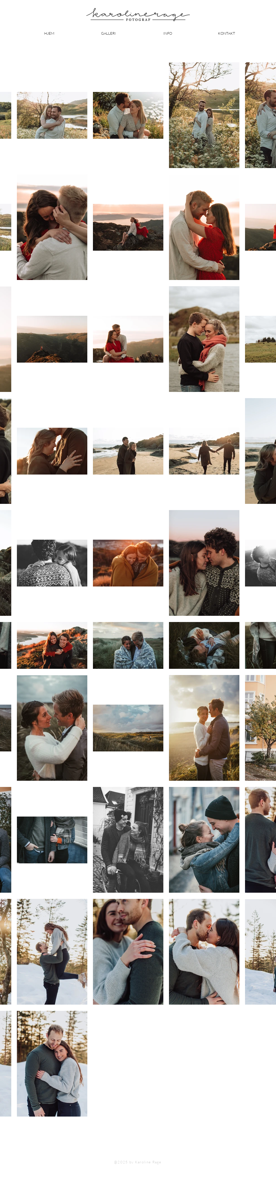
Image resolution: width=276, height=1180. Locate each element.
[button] (167, 33)
